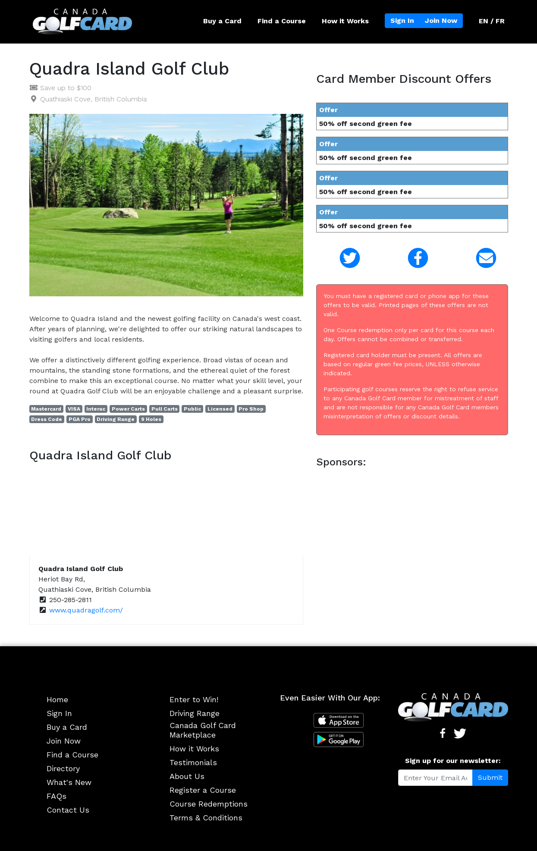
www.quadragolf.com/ (86, 610)
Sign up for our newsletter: (453, 761)
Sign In (402, 20)
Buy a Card (222, 21)
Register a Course (203, 789)
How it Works (345, 21)
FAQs (56, 796)
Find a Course (282, 21)
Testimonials (193, 762)
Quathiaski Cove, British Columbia (93, 99)
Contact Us (68, 809)
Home (57, 699)
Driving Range (195, 713)
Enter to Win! (194, 699)
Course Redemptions (209, 803)
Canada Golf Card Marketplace (203, 730)
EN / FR (492, 21)
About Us (187, 776)
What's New (69, 782)
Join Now (441, 20)
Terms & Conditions (206, 817)
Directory (63, 768)
